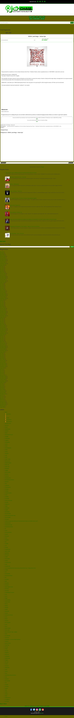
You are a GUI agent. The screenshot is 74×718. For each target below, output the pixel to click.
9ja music (7, 425)
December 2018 (3, 376)
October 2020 (2, 349)
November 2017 (3, 393)
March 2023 (2, 307)
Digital (6, 506)
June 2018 (2, 385)
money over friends (9, 615)
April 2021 (2, 340)
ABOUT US (27, 706)
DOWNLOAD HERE (4, 109)
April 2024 (2, 288)
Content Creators (8, 492)
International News (8, 575)
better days (7, 466)
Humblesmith (7, 566)
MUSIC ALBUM (7, 628)
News (6, 633)
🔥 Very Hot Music (8, 421)
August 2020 (2, 352)
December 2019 (3, 363)
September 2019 (3, 366)
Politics (6, 648)
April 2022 (2, 323)
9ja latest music (8, 423)
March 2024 (2, 289)
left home (7, 588)
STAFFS (37, 706)
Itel (5, 577)
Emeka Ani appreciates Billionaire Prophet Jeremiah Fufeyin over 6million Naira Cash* (21, 521)
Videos (6, 693)
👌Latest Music (8, 414)
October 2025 (2, 262)
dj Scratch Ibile (8, 513)
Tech (6, 677)
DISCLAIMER (46, 706)
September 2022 (3, 315)
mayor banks (7, 601)
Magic (6, 598)
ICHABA (6, 569)
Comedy (6, 491)
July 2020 (1, 353)
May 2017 (2, 398)
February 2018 (2, 391)
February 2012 (2, 405)
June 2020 (2, 354)
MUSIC (34, 16)
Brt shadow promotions (9, 479)
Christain (7, 489)
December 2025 (3, 259)
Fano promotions (8, 532)
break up (7, 476)
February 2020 (2, 360)
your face (7, 701)
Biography (7, 468)
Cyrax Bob (7, 498)
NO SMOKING (7, 635)
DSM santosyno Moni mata (10, 515)
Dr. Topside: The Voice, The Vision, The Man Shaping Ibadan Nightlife (23, 198)
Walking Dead (7, 697)
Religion (6, 660)
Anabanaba (7, 438)
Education (7, 519)
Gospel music (7, 549)
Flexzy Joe (7, 536)
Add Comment (44, 40)
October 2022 (2, 314)
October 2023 (2, 296)
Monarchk (7, 611)
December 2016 (3, 402)
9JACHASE (3, 241)
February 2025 (2, 273)
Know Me (7, 583)
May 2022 (2, 321)
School (6, 663)
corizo (6, 494)
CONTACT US (32, 706)
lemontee (7, 590)
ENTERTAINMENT (36, 18)
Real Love (7, 654)
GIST (37, 16)
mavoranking (7, 600)
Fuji (5, 541)
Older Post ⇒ (70, 162)
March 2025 (2, 272)
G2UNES (6, 543)
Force (6, 538)
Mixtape (6, 607)
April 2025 (2, 270)
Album (6, 432)
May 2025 (2, 269)
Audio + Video (7, 459)
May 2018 (2, 386)
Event (6, 530)
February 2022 (2, 325)
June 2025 (2, 267)
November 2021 (3, 330)
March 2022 (2, 324)
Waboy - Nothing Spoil (14, 184)
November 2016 (3, 404)
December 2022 (3, 311)
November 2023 (3, 295)
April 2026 (2, 253)
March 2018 (2, 389)
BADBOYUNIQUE (8, 462)
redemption (7, 656)
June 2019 (2, 370)
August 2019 (2, 367)
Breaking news (8, 477)
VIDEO (31, 18)
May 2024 (2, 286)
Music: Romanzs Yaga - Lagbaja (11, 631)
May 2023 (2, 304)
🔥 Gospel (7, 417)
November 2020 (3, 347)
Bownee (6, 474)
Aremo (6, 444)
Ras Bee (6, 650)
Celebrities (7, 485)
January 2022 (2, 327)
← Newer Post (3, 162)
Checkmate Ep (8, 487)
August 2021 (2, 334)
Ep (5, 528)
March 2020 (2, 359)
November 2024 (3, 278)
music (6, 624)
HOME (30, 16)
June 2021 (2, 337)
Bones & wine (7, 472)
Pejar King (7, 645)
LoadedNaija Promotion (9, 592)
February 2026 (2, 256)
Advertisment (7, 429)
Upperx (6, 688)
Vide (6, 690)
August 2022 (2, 317)
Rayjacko (7, 652)
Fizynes (6, 534)
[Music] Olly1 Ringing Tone (15, 205)
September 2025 (3, 263)
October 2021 (2, 331)
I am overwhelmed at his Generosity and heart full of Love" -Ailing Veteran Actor (20, 568)
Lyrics (6, 596)
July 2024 (1, 283)
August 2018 (2, 382)
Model (6, 609)
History (6, 560)
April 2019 (2, 373)
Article (6, 445)
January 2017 (2, 401)
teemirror (7, 678)
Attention (7, 453)
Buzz (6, 483)
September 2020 (3, 350)
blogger (6, 470)
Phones (6, 647)
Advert (6, 427)
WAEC (6, 695)
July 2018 (1, 383)
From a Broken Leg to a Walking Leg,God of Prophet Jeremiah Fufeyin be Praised (21, 172)
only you (6, 641)
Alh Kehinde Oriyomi (9, 434)
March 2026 (2, 254)
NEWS (44, 16)
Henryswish (7, 558)
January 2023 (2, 309)
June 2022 (2, 320)
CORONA (6, 496)
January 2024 (2, 292)
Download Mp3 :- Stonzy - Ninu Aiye (17, 233)
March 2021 (2, 341)
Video (6, 692)
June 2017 (2, 396)
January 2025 (2, 275)
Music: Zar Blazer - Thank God (16, 191)
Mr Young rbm (7, 622)
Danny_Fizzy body (8, 500)
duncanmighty (8, 517)
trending (6, 686)
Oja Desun (7, 637)
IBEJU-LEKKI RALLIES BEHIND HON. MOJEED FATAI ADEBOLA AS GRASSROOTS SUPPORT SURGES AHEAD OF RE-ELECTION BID (33, 219)
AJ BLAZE (6, 430)
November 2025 (3, 260)
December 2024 (3, 276)
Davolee (6, 502)
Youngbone (7, 699)
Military (6, 605)
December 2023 (3, 294)
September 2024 (3, 281)
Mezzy (6, 603)
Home (6, 716)
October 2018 (2, 379)
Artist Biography (8, 447)
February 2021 (2, 343)
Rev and (6, 662)
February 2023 (2, 308)
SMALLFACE (7, 667)
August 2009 (2, 407)
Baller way (7, 464)
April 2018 (2, 388)
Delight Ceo (7, 504)
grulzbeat (7, 553)
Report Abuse (3, 703)
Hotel (6, 564)
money (6, 613)
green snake (7, 551)
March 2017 (2, 399)
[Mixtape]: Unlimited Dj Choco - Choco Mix (18, 177)
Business (7, 481)
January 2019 (2, 375)
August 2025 (2, 265)
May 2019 (2, 372)
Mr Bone (6, 620)
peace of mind (8, 643)
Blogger (42, 166)
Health (6, 556)
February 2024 (2, 291)
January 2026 (2, 257)
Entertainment (8, 523)
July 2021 (1, 336)
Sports (6, 671)
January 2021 (2, 344)
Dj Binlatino (7, 508)
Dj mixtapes (7, 511)
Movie (6, 618)
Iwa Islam (7, 579)
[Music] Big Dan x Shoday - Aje (16, 212)
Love (6, 594)
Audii (6, 455)
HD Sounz (7, 554)
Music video (7, 630)
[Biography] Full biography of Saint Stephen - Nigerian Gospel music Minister (25, 226)
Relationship (7, 658)
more (6, 616)
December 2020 (3, 346)
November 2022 (3, 312)
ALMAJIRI (6, 436)
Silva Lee (7, 665)
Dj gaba (6, 509)
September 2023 (3, 298)
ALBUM (40, 16)
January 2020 (2, 362)
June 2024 (2, 285)
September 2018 (3, 380)
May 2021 (2, 338)
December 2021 (3, 328)
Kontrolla (7, 584)
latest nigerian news (9, 586)
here (37, 119)
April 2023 (2, 305)
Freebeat (7, 539)
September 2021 (3, 333)
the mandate (7, 680)
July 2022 (1, 318)
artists (6, 449)
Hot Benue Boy (8, 562)
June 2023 (2, 302)
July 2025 (1, 266)
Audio (6, 457)
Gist (6, 545)
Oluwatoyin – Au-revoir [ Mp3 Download (12, 639)
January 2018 (2, 392)
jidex (6, 581)
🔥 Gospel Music (8, 419)
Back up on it (7, 461)
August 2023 (2, 299)
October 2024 (2, 279)
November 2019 (3, 364)
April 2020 (2, 357)
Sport (6, 669)
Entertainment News (9, 526)
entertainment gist (8, 524)
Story (6, 673)
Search (72, 22)
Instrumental (7, 573)
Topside (6, 684)
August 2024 (2, 282)
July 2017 (1, 395)
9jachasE (41, 713)
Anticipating (7, 442)
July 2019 (1, 369)
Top (6, 682)
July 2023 (1, 301)
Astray (6, 451)
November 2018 (3, 378)
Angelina (6, 440)
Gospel (6, 547)
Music (6, 412)
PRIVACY (42, 706)
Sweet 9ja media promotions (10, 675)
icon (6, 571)
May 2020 (2, 356)
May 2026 (2, 252)
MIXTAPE (42, 18)
